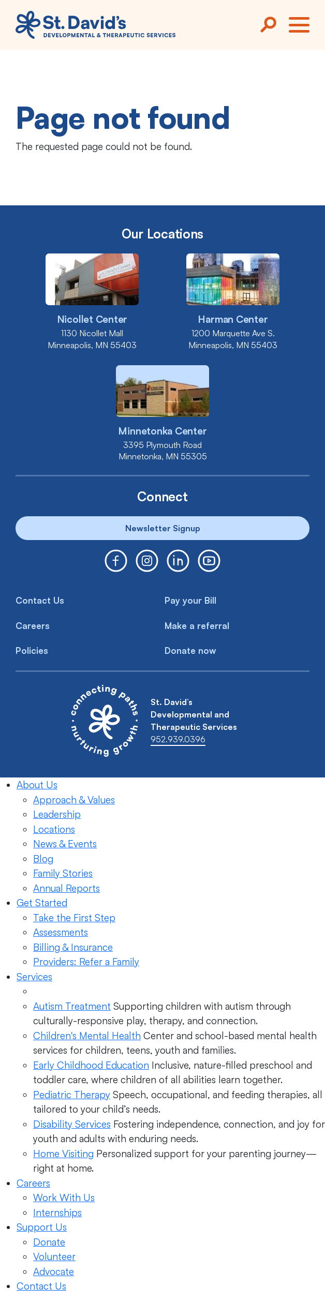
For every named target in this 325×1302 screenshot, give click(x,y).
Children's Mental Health (87, 1035)
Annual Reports (66, 888)
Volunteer (54, 1256)
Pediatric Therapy (71, 1094)
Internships (57, 1212)
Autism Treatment (72, 1006)
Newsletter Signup (162, 528)
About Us (37, 785)
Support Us (42, 1227)
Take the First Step (74, 917)
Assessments (60, 932)
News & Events (65, 843)
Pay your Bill (190, 600)
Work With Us (64, 1197)
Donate (49, 1242)
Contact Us (40, 600)
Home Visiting (63, 1153)
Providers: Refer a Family (86, 961)
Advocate (53, 1271)
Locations (54, 829)
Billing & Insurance (73, 947)
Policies (32, 650)
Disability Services (72, 1124)
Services (34, 976)
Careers (33, 625)
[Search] (268, 24)
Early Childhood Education (91, 1065)
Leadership (57, 814)
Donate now (190, 650)
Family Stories (63, 873)
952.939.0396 (178, 739)
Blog (43, 858)
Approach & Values (74, 800)
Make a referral (197, 625)
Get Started (42, 902)
